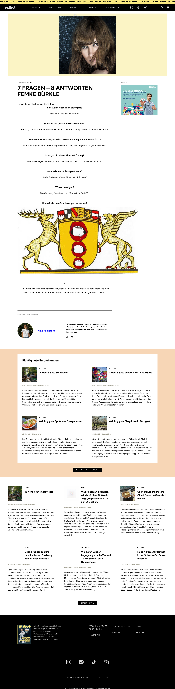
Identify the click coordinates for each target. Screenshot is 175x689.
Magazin (75, 7)
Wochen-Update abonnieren (98, 627)
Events (36, 7)
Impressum (103, 678)
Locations (55, 7)
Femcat (39, 104)
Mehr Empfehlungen (87, 470)
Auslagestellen (121, 627)
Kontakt (141, 632)
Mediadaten (112, 7)
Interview (22, 82)
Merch (93, 7)
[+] (75, 15)
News (29, 82)
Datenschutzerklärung (78, 678)
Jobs (138, 627)
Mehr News (87, 603)
